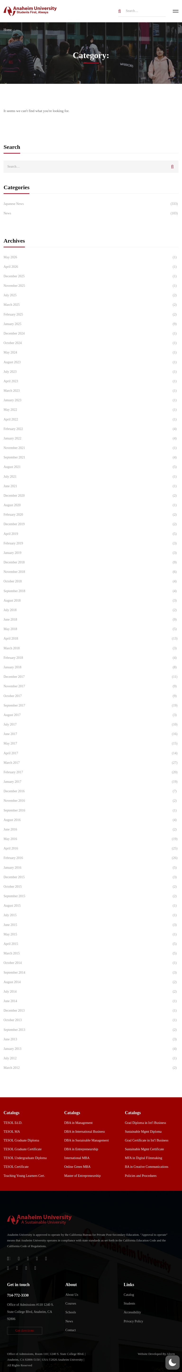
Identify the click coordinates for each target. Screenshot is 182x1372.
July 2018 (91, 610)
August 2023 (91, 362)
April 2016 (91, 848)
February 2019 (91, 543)
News (91, 213)
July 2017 (91, 724)
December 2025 (91, 276)
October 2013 (91, 1020)
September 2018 (91, 591)
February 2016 (91, 858)
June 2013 (91, 1039)
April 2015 (91, 944)
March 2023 (91, 391)
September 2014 (91, 973)
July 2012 (91, 1058)
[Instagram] (8, 1268)
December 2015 (91, 877)
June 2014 (91, 1001)
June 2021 (91, 486)
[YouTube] (26, 1268)
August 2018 (91, 601)
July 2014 (91, 992)
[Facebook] (37, 1258)
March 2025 (91, 305)
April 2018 (91, 639)
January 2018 (91, 667)
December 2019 (91, 524)
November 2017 (91, 686)
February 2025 (91, 314)
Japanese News (91, 204)
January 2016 (91, 868)
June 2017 (91, 734)
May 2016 (91, 839)
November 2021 (91, 448)
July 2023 (91, 372)
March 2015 (91, 953)
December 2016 (91, 791)
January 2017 (91, 782)
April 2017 (91, 753)
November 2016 (91, 801)
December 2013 (91, 1011)
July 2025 (91, 295)
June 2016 (91, 829)
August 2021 (91, 467)
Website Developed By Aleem (156, 1354)
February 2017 (91, 772)
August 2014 (91, 982)
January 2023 (91, 400)
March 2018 (91, 648)
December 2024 (91, 333)
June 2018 (91, 620)
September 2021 (91, 457)
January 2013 (91, 1049)
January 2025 (91, 324)
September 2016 (91, 810)
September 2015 (91, 896)
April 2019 (91, 534)
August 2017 (91, 715)
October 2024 (91, 343)
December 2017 (91, 677)
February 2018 (91, 658)
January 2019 (91, 553)
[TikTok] (17, 1268)
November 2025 (91, 286)
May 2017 (91, 743)
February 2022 (91, 429)
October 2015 (91, 887)
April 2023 (91, 381)
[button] (24, 1330)
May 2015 (91, 934)
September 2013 (91, 1030)
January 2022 (91, 438)
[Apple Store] (28, 1258)
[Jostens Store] (19, 1258)
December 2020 (91, 496)
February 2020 (91, 515)
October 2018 (91, 581)
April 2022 (91, 419)
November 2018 (91, 572)
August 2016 (91, 820)
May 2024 (91, 352)
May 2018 (91, 629)
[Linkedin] (35, 1268)
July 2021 (91, 477)
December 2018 (91, 562)
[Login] (9, 1258)
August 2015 (91, 906)
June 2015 (91, 925)
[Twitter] (46, 1258)
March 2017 (91, 763)
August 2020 (91, 505)
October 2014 (91, 963)
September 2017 (91, 706)
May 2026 (91, 257)
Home (8, 30)
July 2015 (91, 915)
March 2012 (91, 1068)
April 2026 (91, 267)
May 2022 (91, 410)
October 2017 (91, 696)
